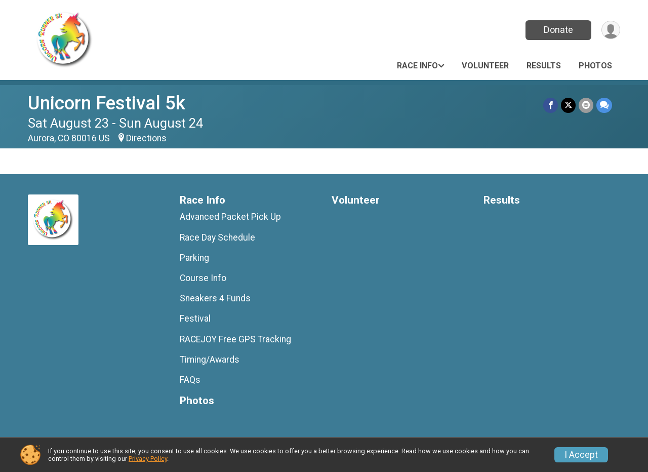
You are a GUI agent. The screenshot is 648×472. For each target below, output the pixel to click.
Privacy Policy (148, 458)
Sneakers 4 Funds (215, 298)
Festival (195, 318)
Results (543, 65)
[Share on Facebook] (550, 105)
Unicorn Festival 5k (106, 103)
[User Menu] (610, 30)
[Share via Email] (586, 105)
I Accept (581, 455)
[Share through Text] (604, 105)
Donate (558, 29)
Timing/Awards (209, 360)
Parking (194, 258)
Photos (595, 65)
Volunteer (485, 65)
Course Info (203, 278)
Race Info (417, 65)
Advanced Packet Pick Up (230, 217)
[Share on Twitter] (568, 105)
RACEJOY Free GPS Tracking (235, 339)
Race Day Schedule (217, 237)
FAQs (190, 380)
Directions (146, 138)
